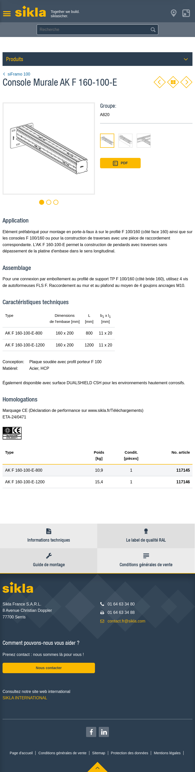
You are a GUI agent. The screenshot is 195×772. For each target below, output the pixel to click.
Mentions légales (167, 753)
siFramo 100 (16, 74)
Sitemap (98, 753)
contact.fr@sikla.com (126, 621)
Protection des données (129, 753)
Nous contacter (49, 668)
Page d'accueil (21, 753)
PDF (120, 163)
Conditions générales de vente (62, 753)
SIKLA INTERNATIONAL (25, 698)
